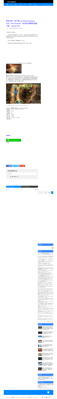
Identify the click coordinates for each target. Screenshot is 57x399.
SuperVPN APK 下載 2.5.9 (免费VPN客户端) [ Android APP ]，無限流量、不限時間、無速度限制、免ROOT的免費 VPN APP (46, 299)
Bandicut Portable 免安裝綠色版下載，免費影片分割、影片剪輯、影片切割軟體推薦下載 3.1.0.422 (47, 332)
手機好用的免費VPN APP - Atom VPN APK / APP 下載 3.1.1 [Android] (47, 337)
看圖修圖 (30, 4)
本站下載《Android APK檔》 (15, 117)
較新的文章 (7, 189)
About (10, 392)
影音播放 (20, 4)
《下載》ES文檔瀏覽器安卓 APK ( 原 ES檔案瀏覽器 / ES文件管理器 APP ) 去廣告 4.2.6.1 (47, 345)
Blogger (36, 397)
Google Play (21, 28)
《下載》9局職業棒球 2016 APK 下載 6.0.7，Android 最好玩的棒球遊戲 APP (47, 341)
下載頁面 (12, 116)
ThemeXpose (23, 397)
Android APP (16, 28)
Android (11, 4)
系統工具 (25, 4)
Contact (14, 392)
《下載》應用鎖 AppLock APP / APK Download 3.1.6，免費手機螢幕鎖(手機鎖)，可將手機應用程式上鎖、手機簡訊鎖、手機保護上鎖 (46, 268)
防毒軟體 (15, 4)
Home (7, 392)
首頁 (22, 189)
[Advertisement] (22, 12)
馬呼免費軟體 (11, 2)
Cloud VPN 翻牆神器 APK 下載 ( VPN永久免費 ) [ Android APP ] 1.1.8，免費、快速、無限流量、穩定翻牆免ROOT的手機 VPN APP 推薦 (46, 304)
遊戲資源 (35, 4)
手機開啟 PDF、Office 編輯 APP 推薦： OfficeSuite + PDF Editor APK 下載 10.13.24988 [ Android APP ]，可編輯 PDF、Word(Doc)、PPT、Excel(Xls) (46, 309)
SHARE (8, 166)
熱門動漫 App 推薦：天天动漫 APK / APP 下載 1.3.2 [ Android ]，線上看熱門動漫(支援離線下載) (47, 354)
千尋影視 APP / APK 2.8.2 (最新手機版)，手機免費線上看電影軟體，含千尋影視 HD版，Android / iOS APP (47, 350)
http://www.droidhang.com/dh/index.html (17, 109)
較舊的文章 (36, 189)
